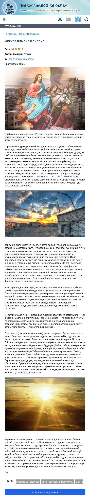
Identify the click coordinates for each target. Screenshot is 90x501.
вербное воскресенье (27, 481)
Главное (21, 34)
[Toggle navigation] (4, 19)
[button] (86, 19)
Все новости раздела (45, 492)
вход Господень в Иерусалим (57, 481)
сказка (79, 481)
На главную (10, 34)
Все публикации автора (21, 59)
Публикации (33, 34)
